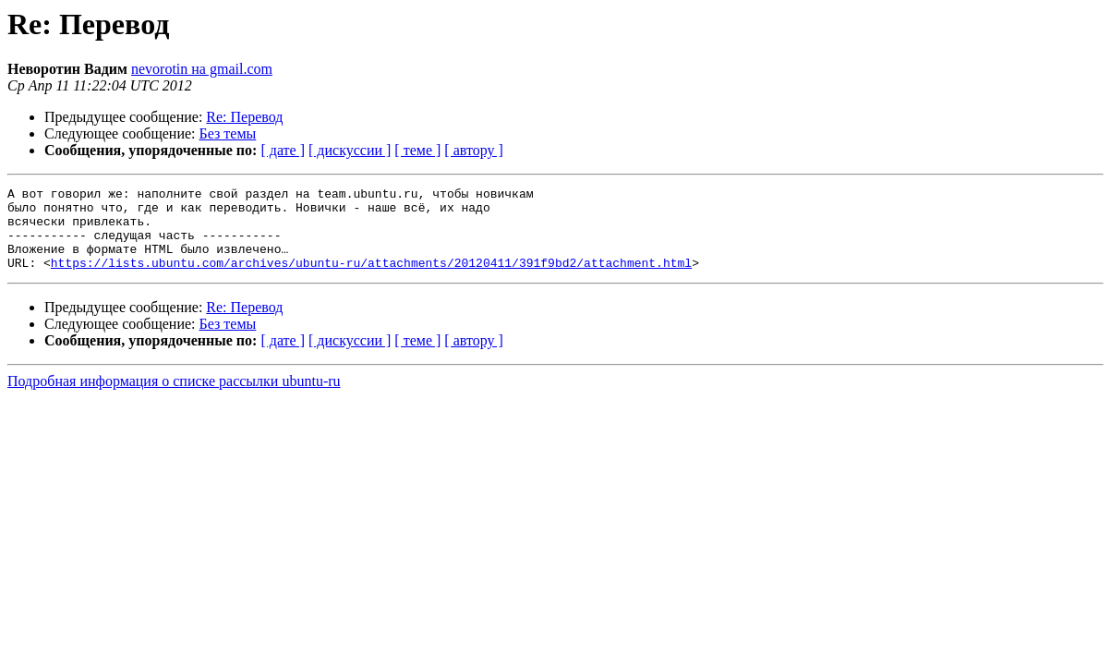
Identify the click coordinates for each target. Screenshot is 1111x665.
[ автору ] (473, 150)
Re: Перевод (244, 117)
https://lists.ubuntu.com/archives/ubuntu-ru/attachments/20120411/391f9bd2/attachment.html (371, 279)
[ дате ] (282, 150)
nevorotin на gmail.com (201, 69)
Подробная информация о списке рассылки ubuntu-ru (174, 397)
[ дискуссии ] (349, 150)
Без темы (228, 133)
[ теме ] (417, 150)
